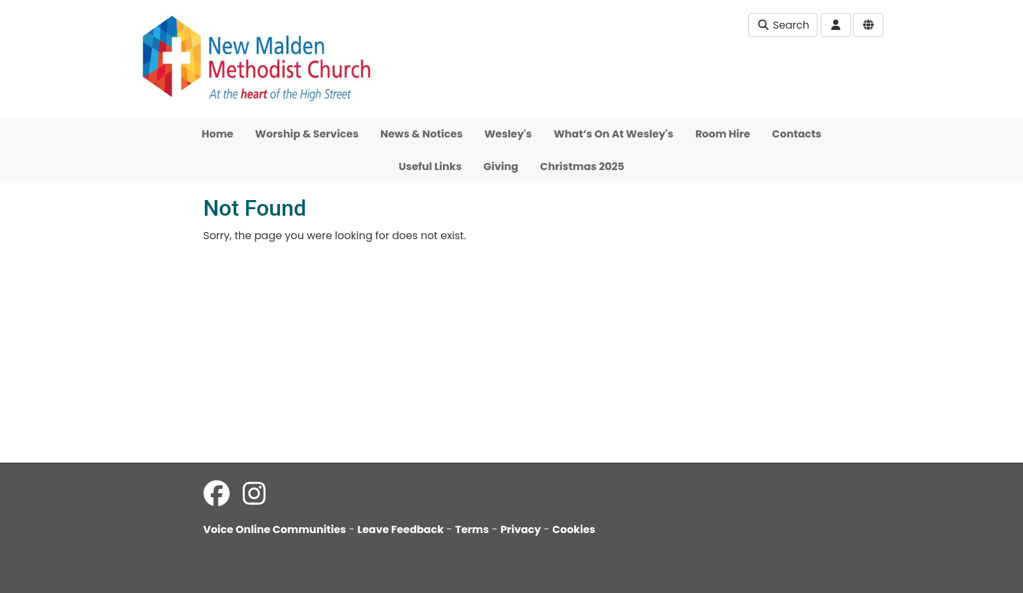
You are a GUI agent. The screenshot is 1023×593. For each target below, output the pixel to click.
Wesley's (508, 133)
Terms (472, 529)
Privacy (520, 529)
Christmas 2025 (582, 166)
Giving (500, 166)
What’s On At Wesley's (614, 133)
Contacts (796, 133)
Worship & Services (306, 133)
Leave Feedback (401, 529)
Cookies (574, 529)
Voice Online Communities (275, 529)
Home (218, 133)
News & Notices (421, 133)
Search (783, 25)
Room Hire (722, 133)
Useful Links (430, 166)
